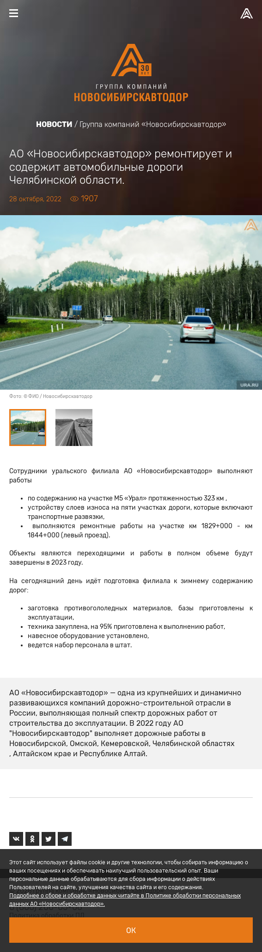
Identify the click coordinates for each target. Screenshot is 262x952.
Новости (54, 124)
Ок (131, 930)
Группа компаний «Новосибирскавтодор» (152, 124)
